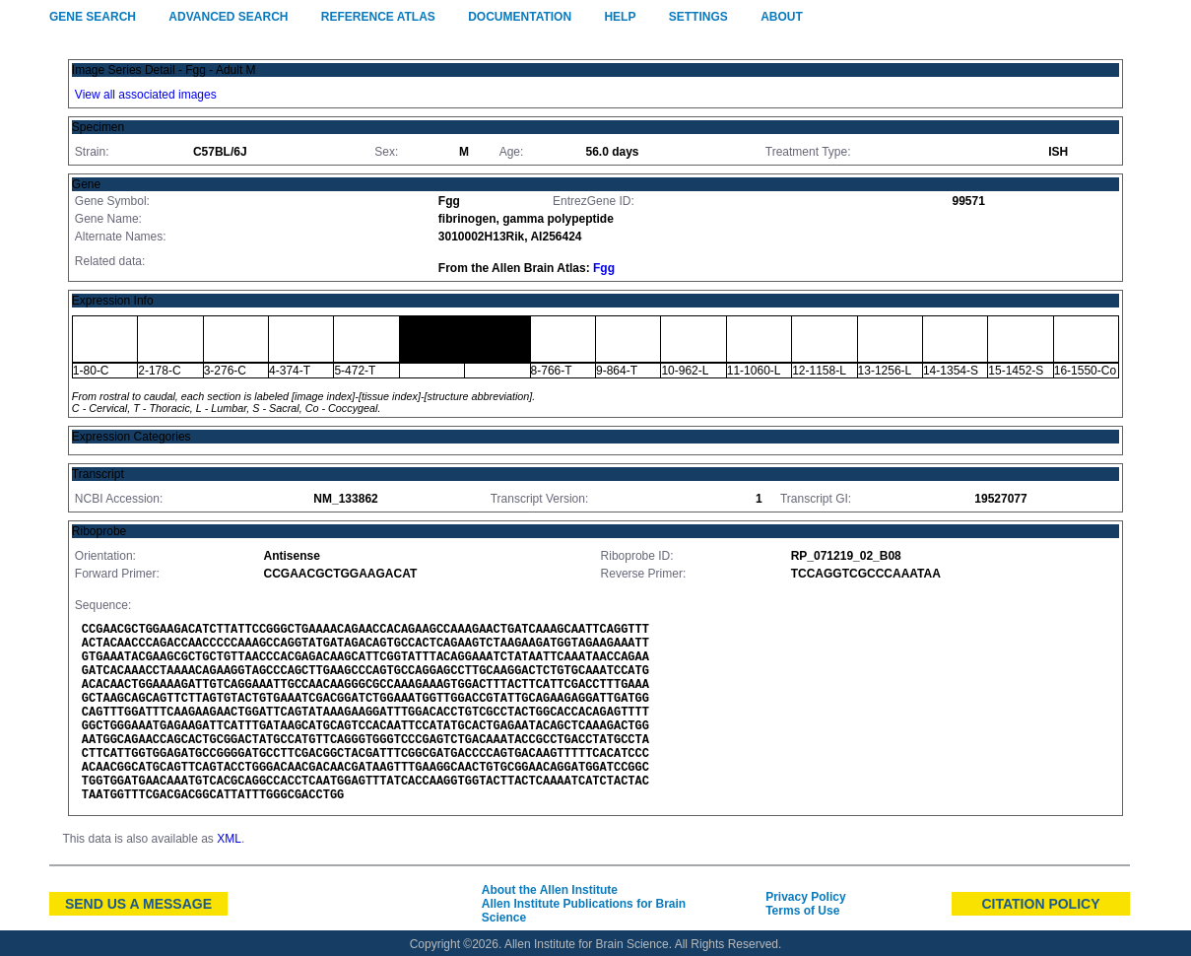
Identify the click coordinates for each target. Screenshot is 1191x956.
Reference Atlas (378, 17)
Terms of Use (802, 911)
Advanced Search (228, 17)
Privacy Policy (805, 897)
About (782, 17)
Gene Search (92, 17)
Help (619, 17)
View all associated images (146, 95)
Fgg (604, 268)
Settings (698, 17)
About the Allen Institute (550, 890)
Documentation (519, 17)
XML (229, 839)
